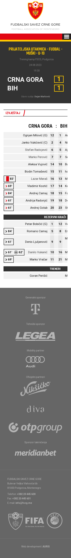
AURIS (46, 546)
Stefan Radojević (36, 150)
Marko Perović (38, 157)
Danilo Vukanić (37, 252)
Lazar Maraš (39, 178)
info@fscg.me (23, 502)
